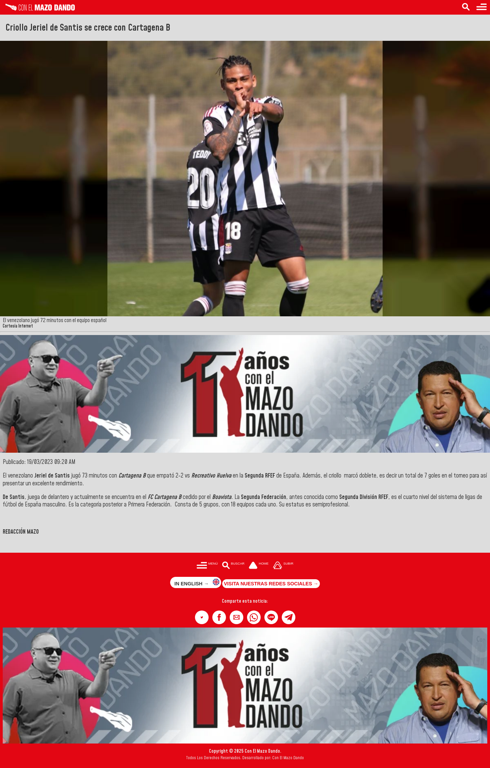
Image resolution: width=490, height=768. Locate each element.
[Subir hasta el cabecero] (283, 566)
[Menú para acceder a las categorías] (481, 7)
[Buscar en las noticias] (466, 7)
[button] (202, 617)
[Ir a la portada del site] (258, 566)
